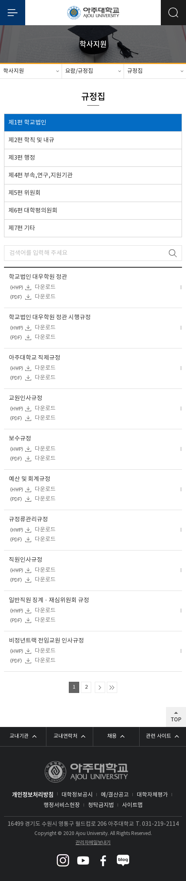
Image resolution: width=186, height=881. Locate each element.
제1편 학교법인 (27, 122)
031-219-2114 (160, 824)
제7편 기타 (21, 228)
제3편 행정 (21, 157)
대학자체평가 (152, 795)
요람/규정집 (79, 71)
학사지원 (13, 71)
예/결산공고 (115, 795)
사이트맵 (132, 805)
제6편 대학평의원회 (33, 210)
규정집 (135, 71)
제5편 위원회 (24, 193)
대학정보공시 (77, 795)
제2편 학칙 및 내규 (31, 140)
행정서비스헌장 (62, 805)
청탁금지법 (101, 805)
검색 (173, 253)
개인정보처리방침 (33, 794)
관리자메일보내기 (93, 842)
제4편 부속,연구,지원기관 (40, 175)
